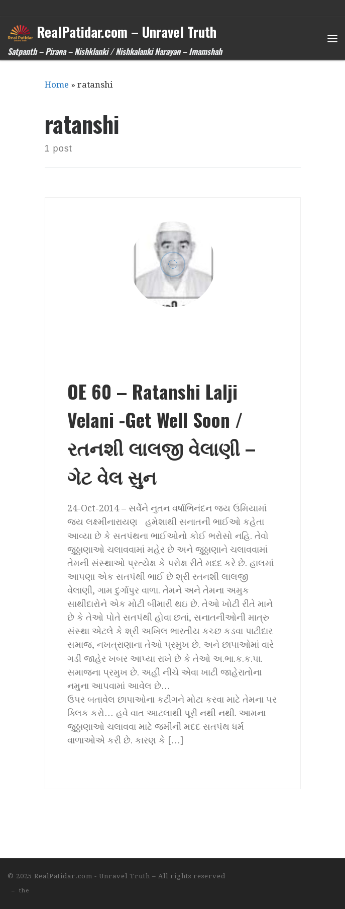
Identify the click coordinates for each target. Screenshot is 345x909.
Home (57, 85)
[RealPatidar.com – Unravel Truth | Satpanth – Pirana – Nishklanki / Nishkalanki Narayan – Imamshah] (20, 31)
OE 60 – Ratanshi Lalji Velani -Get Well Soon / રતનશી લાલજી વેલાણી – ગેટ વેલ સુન (161, 433)
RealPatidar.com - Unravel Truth (92, 876)
